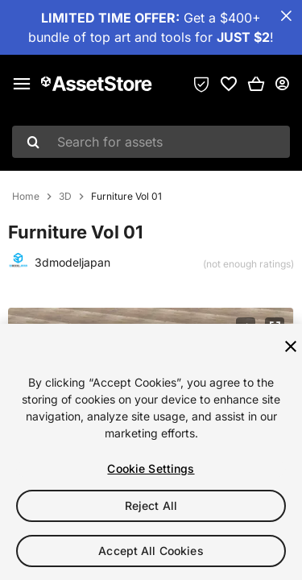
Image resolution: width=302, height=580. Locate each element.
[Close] (290, 346)
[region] (151, 452)
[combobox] (151, 142)
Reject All (151, 505)
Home (25, 196)
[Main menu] (22, 84)
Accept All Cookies (151, 550)
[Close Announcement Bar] (286, 16)
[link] (228, 83)
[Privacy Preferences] (201, 83)
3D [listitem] (65, 196)
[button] (256, 83)
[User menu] (282, 84)
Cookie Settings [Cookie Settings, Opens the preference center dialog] (150, 468)
